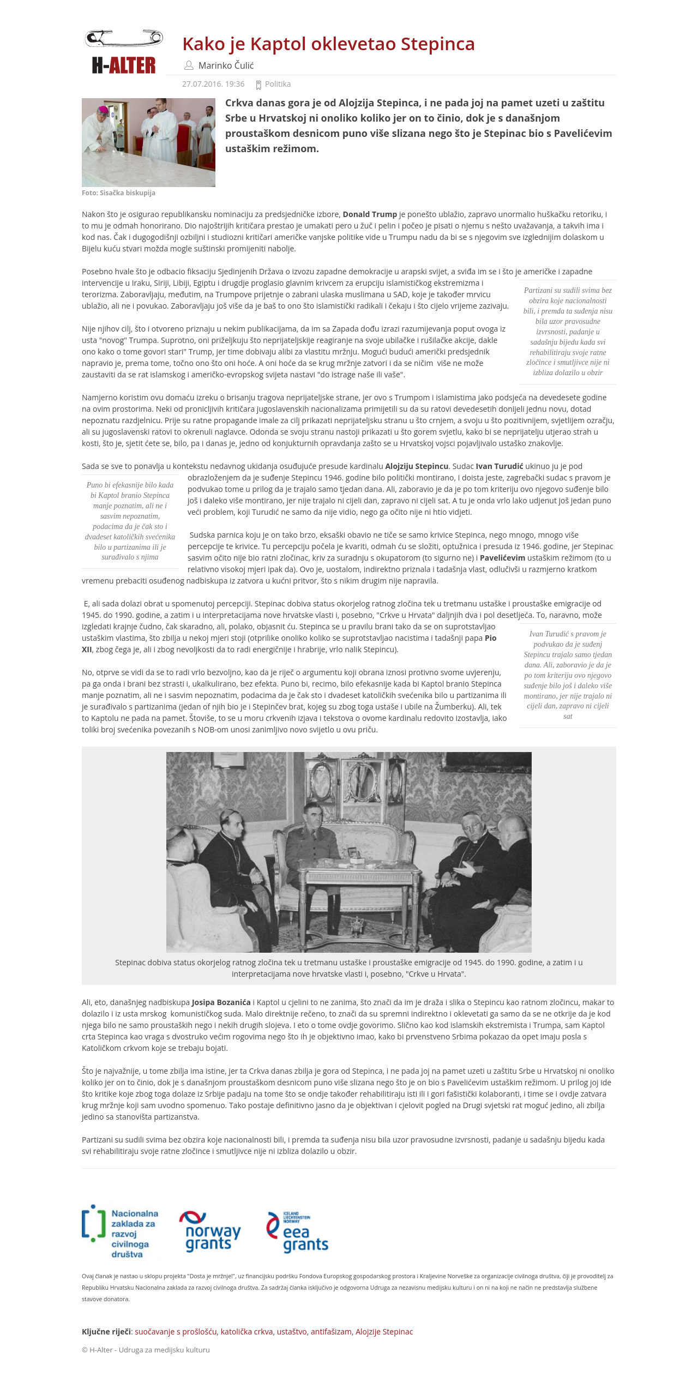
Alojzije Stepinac (384, 1331)
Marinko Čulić (226, 65)
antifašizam (331, 1331)
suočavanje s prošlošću (175, 1331)
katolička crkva (247, 1331)
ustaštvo (292, 1331)
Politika (278, 84)
